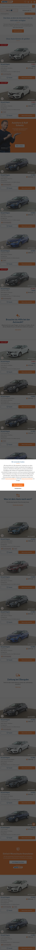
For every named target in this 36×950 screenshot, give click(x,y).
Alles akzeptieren (18, 485)
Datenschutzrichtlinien (27, 478)
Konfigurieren (18, 488)
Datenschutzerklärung (10, 478)
